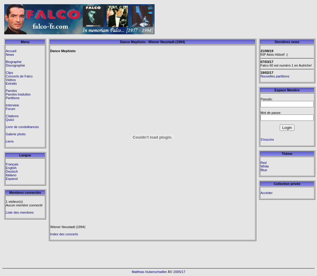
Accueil (11, 51)
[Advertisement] (280, 19)
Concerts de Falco (19, 76)
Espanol (12, 178)
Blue (263, 170)
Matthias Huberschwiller (149, 272)
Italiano (11, 175)
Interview (12, 105)
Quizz (10, 119)
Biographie (14, 62)
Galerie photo (16, 134)
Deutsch (12, 171)
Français (12, 164)
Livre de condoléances (22, 127)
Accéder (266, 193)
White (264, 166)
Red (263, 163)
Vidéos (11, 80)
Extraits (11, 83)
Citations (12, 116)
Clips (9, 72)
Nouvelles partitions (274, 76)
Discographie (15, 65)
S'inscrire (267, 139)
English (11, 168)
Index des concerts (64, 234)
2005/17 (179, 272)
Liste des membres (20, 212)
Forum (10, 109)
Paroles (11, 91)
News (10, 54)
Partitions (13, 98)
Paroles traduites (18, 94)
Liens (10, 141)
